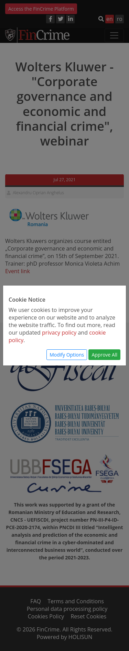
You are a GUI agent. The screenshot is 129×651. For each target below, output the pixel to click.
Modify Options (67, 354)
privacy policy (59, 332)
